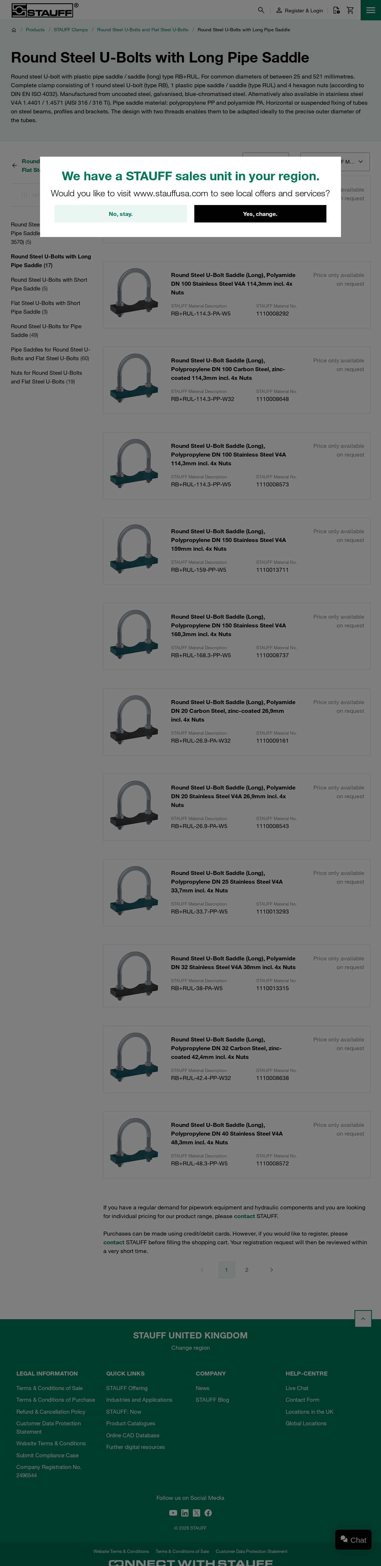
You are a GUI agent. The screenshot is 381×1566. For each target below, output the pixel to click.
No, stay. (120, 213)
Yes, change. (260, 213)
